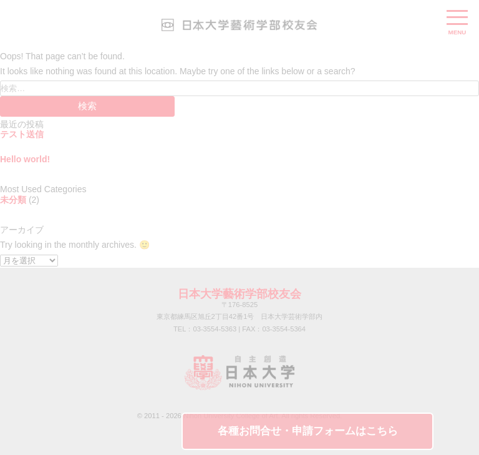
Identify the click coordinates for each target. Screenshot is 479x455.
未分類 (13, 200)
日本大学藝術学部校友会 (239, 294)
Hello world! (25, 159)
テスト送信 (22, 134)
